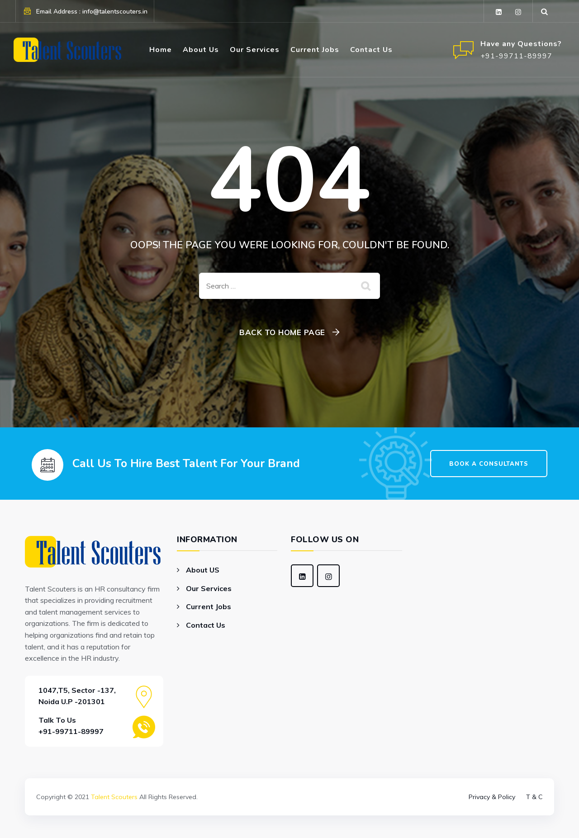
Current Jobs (314, 50)
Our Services (255, 50)
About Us (201, 50)
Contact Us (371, 50)
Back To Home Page (282, 332)
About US (202, 569)
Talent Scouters (114, 797)
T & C (534, 797)
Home (160, 50)
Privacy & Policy (492, 797)
